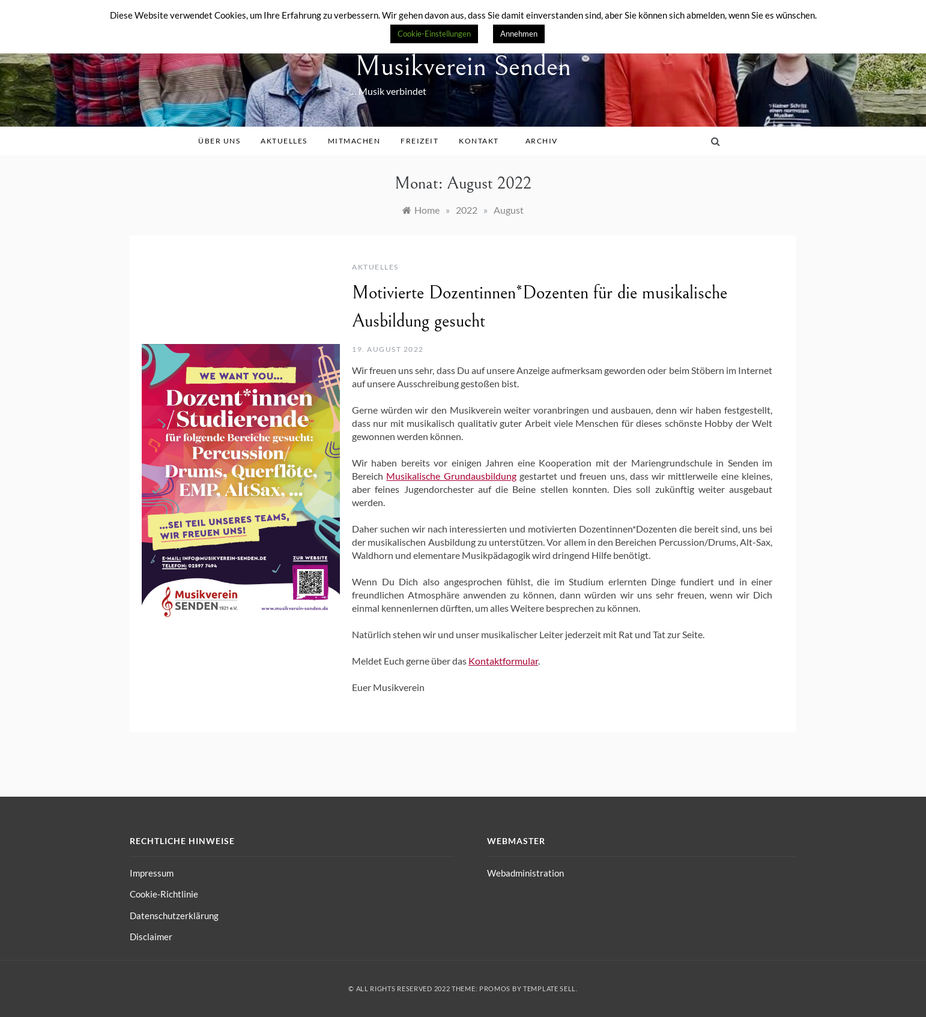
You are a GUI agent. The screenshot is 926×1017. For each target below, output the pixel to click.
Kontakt (483, 141)
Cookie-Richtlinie (164, 894)
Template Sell (549, 988)
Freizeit (424, 141)
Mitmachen (358, 141)
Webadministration (525, 873)
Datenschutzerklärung (174, 915)
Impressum (152, 873)
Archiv (545, 141)
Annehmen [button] (518, 33)
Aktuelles (288, 141)
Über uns (223, 141)
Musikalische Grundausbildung (451, 475)
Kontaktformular (503, 660)
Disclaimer (151, 936)
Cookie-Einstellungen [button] (434, 33)
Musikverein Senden (463, 66)
